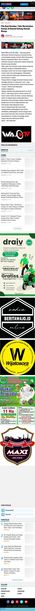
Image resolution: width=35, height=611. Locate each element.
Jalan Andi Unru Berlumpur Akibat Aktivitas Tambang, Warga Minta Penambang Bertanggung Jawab (12, 548)
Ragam (20, 593)
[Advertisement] (17, 485)
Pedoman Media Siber (23, 606)
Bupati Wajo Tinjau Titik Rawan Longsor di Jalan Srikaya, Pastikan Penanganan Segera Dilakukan (12, 207)
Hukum (20, 588)
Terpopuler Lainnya (17, 580)
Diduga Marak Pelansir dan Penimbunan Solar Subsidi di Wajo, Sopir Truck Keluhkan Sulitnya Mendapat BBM (13, 526)
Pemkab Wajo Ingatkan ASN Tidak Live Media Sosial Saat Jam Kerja (12, 171)
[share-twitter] (8, 7)
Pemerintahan (5, 591)
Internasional (9, 510)
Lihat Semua (17, 228)
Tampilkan (30, 150)
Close (2, 608)
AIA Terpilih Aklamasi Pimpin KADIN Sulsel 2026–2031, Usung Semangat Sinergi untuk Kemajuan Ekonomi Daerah (13, 537)
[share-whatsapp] (12, 7)
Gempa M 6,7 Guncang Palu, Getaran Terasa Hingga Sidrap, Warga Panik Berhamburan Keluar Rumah (12, 195)
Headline (3, 588)
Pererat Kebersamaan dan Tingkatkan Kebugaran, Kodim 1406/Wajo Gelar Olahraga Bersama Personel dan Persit (11, 184)
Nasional (8, 514)
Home (2, 23)
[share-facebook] (4, 7)
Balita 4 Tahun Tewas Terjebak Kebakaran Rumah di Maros (11, 160)
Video (2, 596)
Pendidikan (21, 591)
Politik (3, 593)
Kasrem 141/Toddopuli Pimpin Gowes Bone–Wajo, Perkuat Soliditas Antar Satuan (11, 218)
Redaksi (15, 606)
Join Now (9, 606)
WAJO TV (24, 4)
